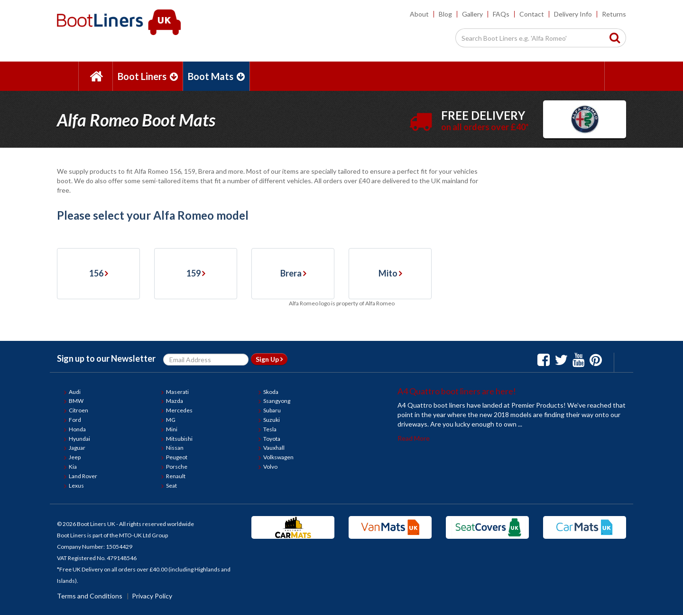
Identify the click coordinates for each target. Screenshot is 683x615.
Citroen (78, 410)
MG (170, 419)
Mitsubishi (179, 438)
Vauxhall (274, 447)
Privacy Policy (152, 596)
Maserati (177, 391)
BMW (76, 400)
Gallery (472, 14)
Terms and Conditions (89, 596)
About (419, 14)
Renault (175, 476)
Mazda (174, 400)
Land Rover (83, 476)
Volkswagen (278, 457)
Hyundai (79, 438)
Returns (614, 14)
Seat (171, 485)
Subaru (272, 410)
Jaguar (77, 447)
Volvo (270, 466)
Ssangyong (276, 400)
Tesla (270, 429)
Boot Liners (148, 76)
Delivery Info (573, 14)
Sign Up (269, 359)
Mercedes (179, 410)
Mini (171, 429)
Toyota (271, 438)
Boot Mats (216, 76)
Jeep (75, 457)
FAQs (501, 14)
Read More (413, 438)
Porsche (176, 466)
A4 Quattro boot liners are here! (456, 391)
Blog (445, 14)
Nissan (175, 447)
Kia (73, 466)
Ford (75, 419)
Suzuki (271, 419)
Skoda (270, 391)
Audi (75, 391)
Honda (77, 429)
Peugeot (176, 457)
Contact (531, 14)
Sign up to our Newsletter (106, 358)
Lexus (76, 485)
